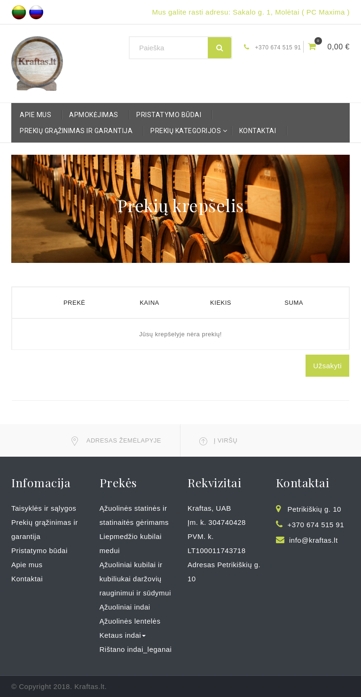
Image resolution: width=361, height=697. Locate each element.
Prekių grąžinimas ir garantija (76, 131)
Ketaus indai (123, 635)
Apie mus (35, 115)
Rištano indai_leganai (136, 649)
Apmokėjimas (93, 115)
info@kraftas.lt (313, 540)
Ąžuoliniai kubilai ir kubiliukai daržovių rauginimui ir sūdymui (135, 579)
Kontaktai (257, 131)
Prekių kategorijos (188, 130)
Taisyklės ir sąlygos (43, 508)
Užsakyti (327, 366)
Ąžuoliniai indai (125, 607)
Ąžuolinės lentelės (130, 621)
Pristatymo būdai (168, 115)
